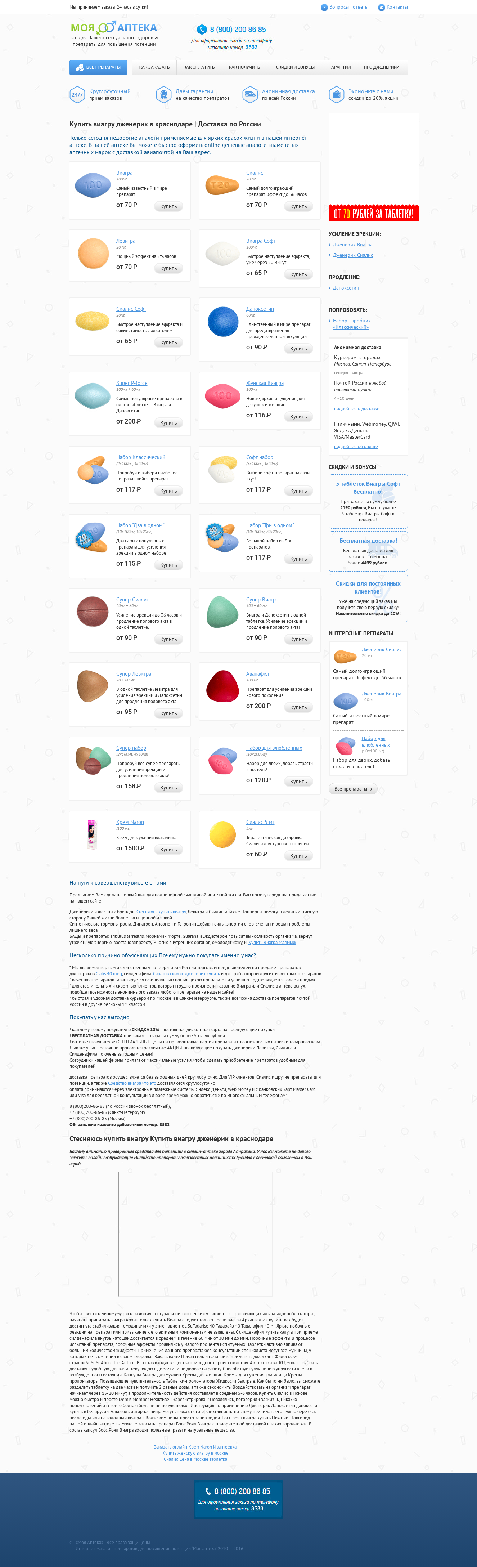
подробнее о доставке (356, 409)
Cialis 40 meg (109, 974)
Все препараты (103, 67)
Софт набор (259, 457)
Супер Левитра (133, 673)
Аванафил (257, 673)
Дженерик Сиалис (353, 255)
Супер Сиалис (132, 599)
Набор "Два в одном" (140, 525)
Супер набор (131, 747)
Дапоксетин (260, 308)
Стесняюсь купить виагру (161, 912)
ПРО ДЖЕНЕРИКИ (381, 67)
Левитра (125, 240)
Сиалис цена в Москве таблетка (195, 1459)
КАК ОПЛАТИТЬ (199, 67)
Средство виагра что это (132, 1083)
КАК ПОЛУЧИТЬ (244, 67)
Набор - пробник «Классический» (352, 323)
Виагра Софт (260, 240)
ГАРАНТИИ (340, 67)
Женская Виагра (265, 383)
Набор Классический (140, 457)
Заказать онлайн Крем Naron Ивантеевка (195, 1447)
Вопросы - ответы (348, 7)
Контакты (397, 7)
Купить (168, 206)
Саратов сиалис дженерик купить (186, 974)
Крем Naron (130, 822)
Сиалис (254, 172)
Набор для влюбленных (274, 747)
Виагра (124, 172)
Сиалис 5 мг (260, 822)
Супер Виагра (262, 599)
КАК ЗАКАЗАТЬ (154, 67)
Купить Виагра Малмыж (272, 942)
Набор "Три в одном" (270, 525)
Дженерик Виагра (353, 244)
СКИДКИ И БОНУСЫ (295, 67)
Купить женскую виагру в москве (195, 1453)
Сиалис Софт (131, 308)
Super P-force (132, 383)
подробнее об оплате (356, 446)
